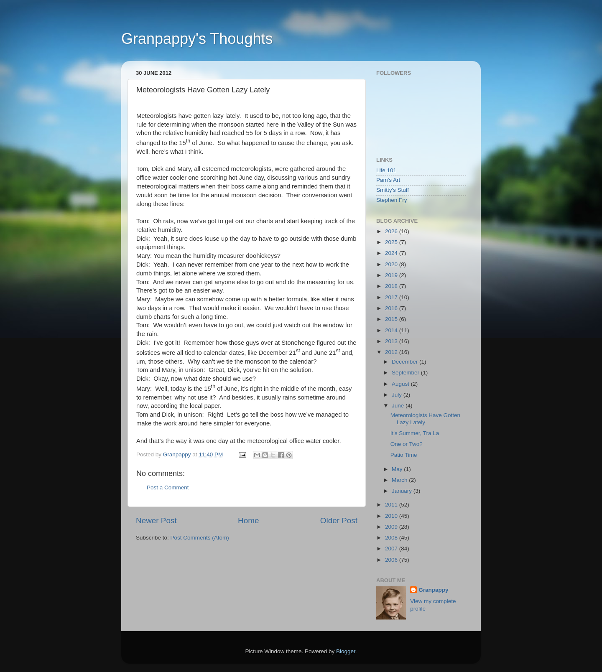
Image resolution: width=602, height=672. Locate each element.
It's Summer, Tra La (414, 433)
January (402, 491)
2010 (392, 516)
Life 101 (386, 170)
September (406, 372)
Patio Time (403, 455)
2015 (392, 319)
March (400, 480)
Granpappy (433, 590)
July (397, 395)
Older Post (338, 520)
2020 (392, 264)
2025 (392, 242)
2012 (392, 352)
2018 (392, 286)
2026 (392, 231)
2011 (392, 504)
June (399, 405)
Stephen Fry (391, 200)
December (405, 362)
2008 (392, 538)
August (401, 384)
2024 (392, 253)
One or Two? (406, 444)
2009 (392, 527)
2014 (392, 330)
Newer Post (156, 520)
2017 (392, 297)
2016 (392, 308)
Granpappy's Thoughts (197, 38)
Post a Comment (168, 487)
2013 (392, 341)
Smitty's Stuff (392, 190)
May (398, 469)
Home (248, 520)
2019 (392, 275)
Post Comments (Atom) (200, 538)
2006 (392, 560)
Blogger (345, 651)
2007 (392, 548)
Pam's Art (388, 180)
